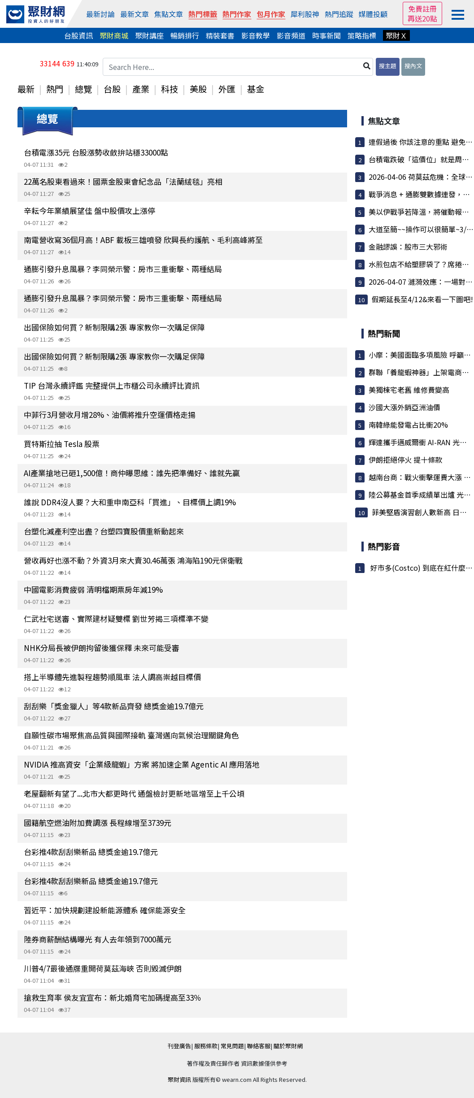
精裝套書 (220, 35)
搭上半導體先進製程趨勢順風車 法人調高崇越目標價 (112, 676)
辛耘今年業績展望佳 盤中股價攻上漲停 (89, 210)
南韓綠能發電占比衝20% (408, 424)
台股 (112, 88)
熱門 (54, 88)
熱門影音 (384, 546)
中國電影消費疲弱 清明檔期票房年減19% (93, 589)
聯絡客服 (258, 1046)
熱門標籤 (202, 14)
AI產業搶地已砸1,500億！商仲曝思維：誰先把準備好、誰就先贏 (132, 472)
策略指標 (362, 35)
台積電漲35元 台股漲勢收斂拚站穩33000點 (96, 152)
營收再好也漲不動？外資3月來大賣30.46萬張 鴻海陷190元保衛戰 (133, 560)
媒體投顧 (373, 14)
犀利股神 (305, 14)
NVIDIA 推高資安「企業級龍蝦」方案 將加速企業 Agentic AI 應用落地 (142, 764)
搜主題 (387, 65)
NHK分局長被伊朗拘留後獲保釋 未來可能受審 (101, 647)
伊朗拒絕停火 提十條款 (405, 459)
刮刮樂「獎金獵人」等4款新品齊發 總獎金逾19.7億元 (114, 706)
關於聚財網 (288, 1046)
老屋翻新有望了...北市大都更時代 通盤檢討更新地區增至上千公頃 (134, 793)
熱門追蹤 (339, 14)
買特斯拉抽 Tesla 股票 (62, 443)
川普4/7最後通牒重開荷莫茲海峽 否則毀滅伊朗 (103, 968)
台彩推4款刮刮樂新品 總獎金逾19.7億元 (91, 851)
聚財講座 (149, 35)
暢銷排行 (184, 35)
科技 (169, 88)
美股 (198, 88)
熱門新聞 (384, 333)
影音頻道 (291, 35)
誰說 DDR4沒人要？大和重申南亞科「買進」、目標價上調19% (130, 502)
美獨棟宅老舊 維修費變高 (409, 389)
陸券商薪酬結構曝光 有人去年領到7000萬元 (97, 939)
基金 (255, 88)
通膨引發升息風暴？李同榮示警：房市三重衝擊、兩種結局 (123, 268)
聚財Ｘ (396, 35)
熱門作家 (236, 14)
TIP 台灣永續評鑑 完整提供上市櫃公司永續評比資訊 (112, 385)
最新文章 (134, 14)
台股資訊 (78, 35)
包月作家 (271, 14)
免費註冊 (422, 8)
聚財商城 (114, 35)
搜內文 (413, 65)
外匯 (226, 88)
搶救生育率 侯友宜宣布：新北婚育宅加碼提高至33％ (112, 997)
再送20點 (422, 18)
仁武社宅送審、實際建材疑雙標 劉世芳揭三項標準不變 (116, 618)
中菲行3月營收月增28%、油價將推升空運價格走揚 (110, 414)
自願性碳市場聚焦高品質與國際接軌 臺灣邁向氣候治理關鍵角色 (131, 735)
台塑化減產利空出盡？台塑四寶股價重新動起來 (104, 531)
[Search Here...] (238, 67)
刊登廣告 (179, 1046)
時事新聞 (326, 35)
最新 (26, 88)
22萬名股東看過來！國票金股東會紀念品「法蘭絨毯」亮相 (123, 181)
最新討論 (100, 14)
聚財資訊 (179, 1079)
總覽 (83, 88)
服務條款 (205, 1046)
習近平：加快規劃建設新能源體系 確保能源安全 (105, 910)
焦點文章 (168, 14)
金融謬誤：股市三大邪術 (408, 246)
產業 (140, 88)
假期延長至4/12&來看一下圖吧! (422, 299)
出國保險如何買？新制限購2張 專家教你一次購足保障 (114, 327)
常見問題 (232, 1046)
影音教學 (255, 35)
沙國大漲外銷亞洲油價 (404, 407)
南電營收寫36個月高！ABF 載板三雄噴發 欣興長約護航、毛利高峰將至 (143, 239)
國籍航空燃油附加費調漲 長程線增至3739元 (97, 822)
